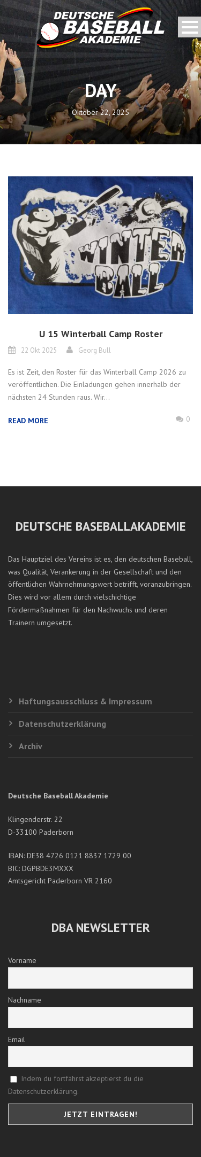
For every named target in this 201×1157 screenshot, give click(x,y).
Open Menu (189, 27)
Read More (28, 420)
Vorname (22, 960)
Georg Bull (94, 350)
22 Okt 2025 (39, 350)
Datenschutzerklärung (62, 723)
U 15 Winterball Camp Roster (100, 334)
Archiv (30, 746)
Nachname (24, 1000)
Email (16, 1039)
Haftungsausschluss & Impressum (85, 701)
